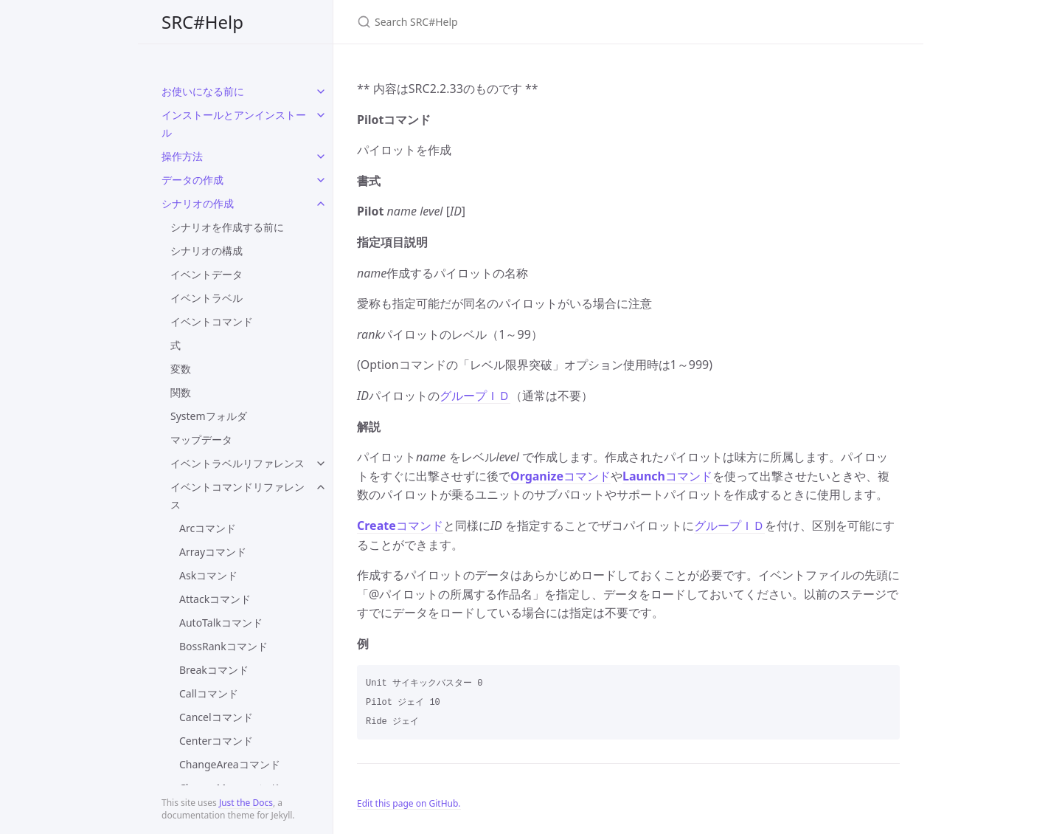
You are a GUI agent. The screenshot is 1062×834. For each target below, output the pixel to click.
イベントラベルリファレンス (237, 463)
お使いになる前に (203, 91)
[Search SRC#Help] (531, 22)
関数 (180, 392)
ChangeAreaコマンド (229, 764)
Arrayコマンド (212, 552)
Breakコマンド (214, 670)
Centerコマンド (216, 741)
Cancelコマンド (216, 717)
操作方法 (182, 156)
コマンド (560, 476)
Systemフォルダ (208, 416)
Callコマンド (208, 693)
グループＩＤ (475, 395)
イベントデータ (206, 274)
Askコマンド (208, 575)
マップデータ (201, 439)
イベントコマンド (211, 321)
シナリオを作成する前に (227, 227)
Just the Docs (246, 802)
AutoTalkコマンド (221, 623)
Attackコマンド (215, 599)
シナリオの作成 (198, 203)
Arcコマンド (207, 528)
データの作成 (192, 180)
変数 (180, 369)
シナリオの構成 (206, 251)
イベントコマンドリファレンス (237, 495)
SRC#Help (202, 22)
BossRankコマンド (223, 646)
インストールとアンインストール (234, 123)
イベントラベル (206, 298)
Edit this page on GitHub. (409, 803)
